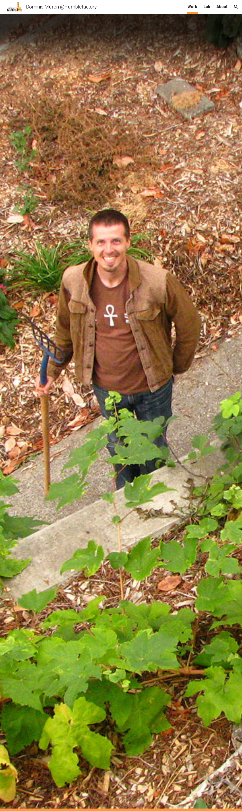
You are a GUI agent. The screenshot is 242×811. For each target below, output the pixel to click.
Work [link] (192, 6)
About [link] (221, 6)
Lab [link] (207, 6)
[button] (236, 7)
